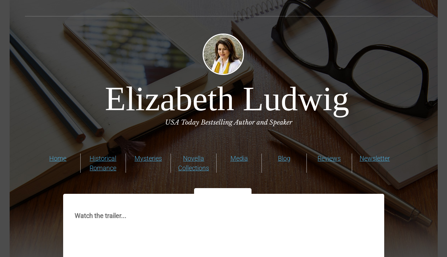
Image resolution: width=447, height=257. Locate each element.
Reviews (329, 158)
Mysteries (148, 158)
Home (57, 158)
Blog (284, 158)
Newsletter (375, 158)
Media (239, 158)
